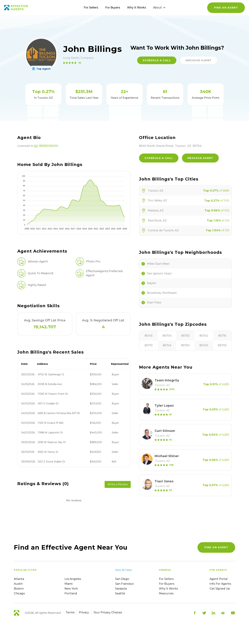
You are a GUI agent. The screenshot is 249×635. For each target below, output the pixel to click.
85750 (185, 345)
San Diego (122, 579)
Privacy (84, 612)
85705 (222, 345)
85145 (149, 335)
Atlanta (19, 579)
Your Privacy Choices (107, 612)
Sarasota (121, 588)
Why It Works (136, 7)
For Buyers (112, 7)
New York (71, 588)
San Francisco (124, 583)
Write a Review (117, 484)
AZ (36, 145)
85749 (203, 345)
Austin (18, 583)
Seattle (120, 593)
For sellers (166, 579)
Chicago (19, 593)
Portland (70, 593)
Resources (166, 593)
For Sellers (91, 7)
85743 (167, 345)
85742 (203, 335)
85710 (149, 345)
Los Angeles (72, 579)
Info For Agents (220, 583)
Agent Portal (219, 579)
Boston (19, 588)
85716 (222, 335)
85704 (167, 335)
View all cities (123, 570)
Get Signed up (220, 588)
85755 (185, 335)
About (159, 7)
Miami (68, 583)
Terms (70, 612)
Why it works (168, 588)
